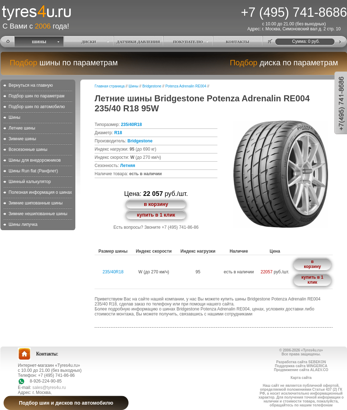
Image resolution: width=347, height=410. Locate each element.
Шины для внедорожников (35, 160)
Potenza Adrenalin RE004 (185, 86)
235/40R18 (131, 124)
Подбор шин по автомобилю (37, 106)
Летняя (127, 165)
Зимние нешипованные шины (38, 213)
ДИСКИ (88, 42)
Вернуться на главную (31, 85)
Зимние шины (22, 138)
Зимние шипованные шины (35, 203)
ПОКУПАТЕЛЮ (188, 42)
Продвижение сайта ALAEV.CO (301, 370)
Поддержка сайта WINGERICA (301, 366)
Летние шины (22, 128)
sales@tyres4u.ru (49, 387)
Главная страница (110, 86)
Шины (14, 117)
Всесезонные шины (28, 149)
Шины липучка (23, 224)
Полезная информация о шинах (40, 192)
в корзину (156, 204)
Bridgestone (151, 86)
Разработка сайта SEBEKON (301, 362)
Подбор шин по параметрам (37, 95)
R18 (118, 132)
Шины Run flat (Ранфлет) (33, 170)
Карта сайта (301, 378)
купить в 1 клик (156, 215)
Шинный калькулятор (30, 181)
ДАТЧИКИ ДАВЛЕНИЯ (138, 42)
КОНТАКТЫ (238, 42)
